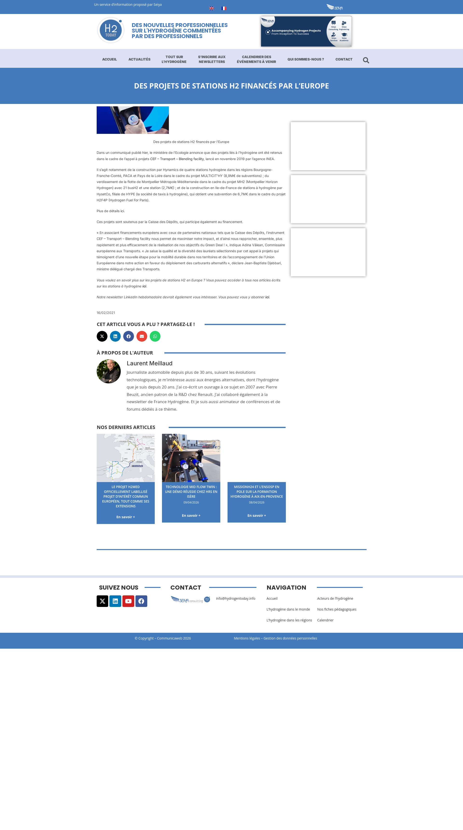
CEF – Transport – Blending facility (177, 159)
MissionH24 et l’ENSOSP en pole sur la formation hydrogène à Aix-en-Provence (256, 493)
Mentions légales (247, 638)
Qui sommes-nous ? (306, 59)
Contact (344, 59)
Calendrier (325, 620)
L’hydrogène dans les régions (289, 620)
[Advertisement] (319, 146)
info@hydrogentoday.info (236, 598)
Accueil (109, 59)
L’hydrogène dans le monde (288, 609)
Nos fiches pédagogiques (336, 609)
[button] (102, 336)
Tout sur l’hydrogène (174, 59)
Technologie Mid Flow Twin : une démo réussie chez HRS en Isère (191, 491)
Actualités (139, 59)
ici (122, 211)
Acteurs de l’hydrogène (335, 598)
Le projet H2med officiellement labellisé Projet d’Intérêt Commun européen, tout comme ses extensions (125, 496)
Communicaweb (169, 638)
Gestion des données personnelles (292, 638)
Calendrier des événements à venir (256, 59)
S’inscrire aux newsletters (212, 59)
